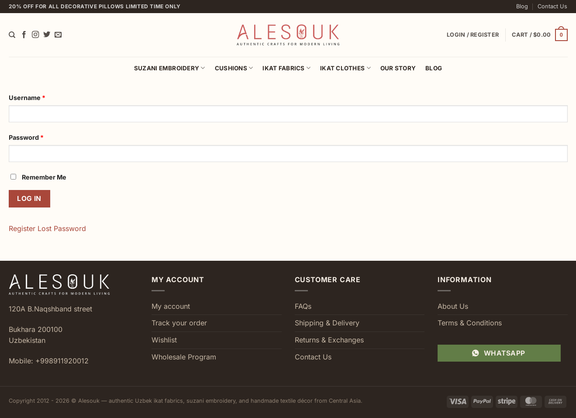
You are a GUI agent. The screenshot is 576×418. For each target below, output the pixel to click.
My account (171, 306)
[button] (539, 35)
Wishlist (164, 339)
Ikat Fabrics (286, 68)
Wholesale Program (184, 356)
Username (27, 97)
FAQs (303, 306)
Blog (522, 6)
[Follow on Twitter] (46, 35)
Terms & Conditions (470, 322)
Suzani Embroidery (169, 68)
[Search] (12, 35)
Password (26, 137)
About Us (453, 306)
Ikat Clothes (345, 68)
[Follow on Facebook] (24, 35)
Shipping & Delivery (327, 322)
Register (22, 228)
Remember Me (38, 177)
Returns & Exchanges (329, 339)
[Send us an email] (58, 35)
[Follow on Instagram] (35, 35)
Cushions (234, 68)
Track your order (179, 322)
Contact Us (552, 6)
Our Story (398, 68)
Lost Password (62, 228)
